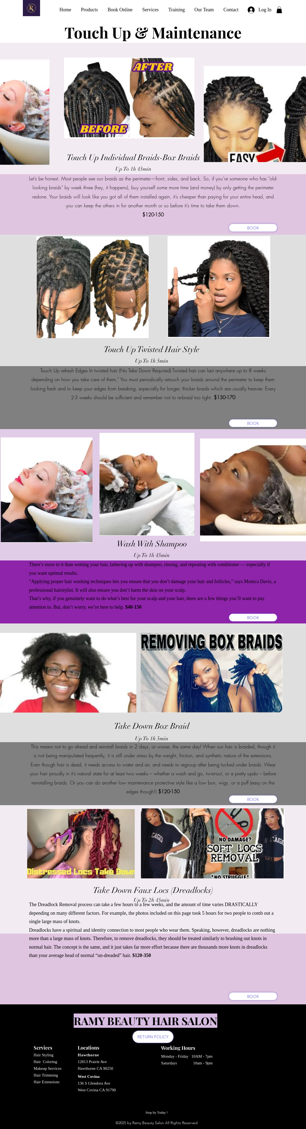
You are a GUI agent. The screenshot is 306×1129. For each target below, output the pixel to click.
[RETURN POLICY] (153, 1037)
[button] (279, 9)
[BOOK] (253, 228)
